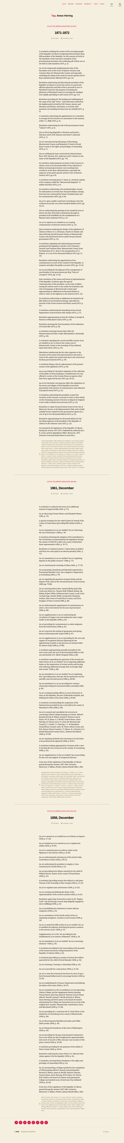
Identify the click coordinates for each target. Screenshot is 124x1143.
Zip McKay (57, 803)
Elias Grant (77, 784)
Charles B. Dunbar (77, 443)
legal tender (62, 794)
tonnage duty (74, 801)
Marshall (51, 796)
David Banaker (78, 1106)
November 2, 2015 (68, 38)
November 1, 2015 (68, 498)
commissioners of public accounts (50, 447)
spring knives (48, 801)
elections (53, 1107)
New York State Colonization (69, 460)
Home (64, 4)
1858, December (62, 824)
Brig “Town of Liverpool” (58, 443)
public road (49, 462)
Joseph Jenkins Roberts (51, 794)
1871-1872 (62, 32)
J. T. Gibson (55, 792)
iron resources (68, 790)
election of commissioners (68, 450)
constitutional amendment (75, 782)
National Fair (58, 796)
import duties (59, 790)
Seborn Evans (76, 799)
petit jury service (66, 796)
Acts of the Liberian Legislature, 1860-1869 (62, 486)
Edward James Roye (54, 450)
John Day (78, 1109)
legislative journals (66, 1111)
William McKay (50, 803)
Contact (102, 4)
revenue (51, 1115)
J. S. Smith (48, 792)
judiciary (43, 1111)
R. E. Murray (78, 1113)
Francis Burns (54, 788)
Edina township (69, 784)
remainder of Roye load (59, 464)
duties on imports (46, 1107)
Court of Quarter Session (67, 447)
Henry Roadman (77, 1107)
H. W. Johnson (58, 456)
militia (47, 1113)
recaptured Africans (65, 797)
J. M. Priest (75, 790)
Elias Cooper (78, 450)
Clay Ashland (44, 445)
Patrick (56, 38)
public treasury (49, 797)
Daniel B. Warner (60, 784)
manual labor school (69, 458)
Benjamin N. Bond (46, 443)
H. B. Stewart (44, 790)
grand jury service (79, 788)
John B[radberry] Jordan (68, 1109)
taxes (52, 1117)
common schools (62, 782)
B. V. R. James (80, 777)
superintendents (45, 1117)
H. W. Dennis (50, 456)
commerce (52, 1106)
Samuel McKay (68, 799)
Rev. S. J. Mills (45, 466)
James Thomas (57, 1109)
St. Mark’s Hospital (57, 801)
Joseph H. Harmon (79, 456)
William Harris (69, 1117)
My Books (71, 4)
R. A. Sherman (78, 462)
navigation (53, 1113)
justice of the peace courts (53, 1111)
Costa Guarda (59, 1106)
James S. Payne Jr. (68, 456)
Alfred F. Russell (55, 777)
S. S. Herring (59, 799)
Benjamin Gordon (46, 779)
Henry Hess (52, 790)
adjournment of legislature (65, 441)
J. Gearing (50, 1109)
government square (62, 454)
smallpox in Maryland (73, 467)
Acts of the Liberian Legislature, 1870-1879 (62, 26)
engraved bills (63, 786)
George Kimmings (71, 452)
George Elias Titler (60, 452)
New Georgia (59, 1113)
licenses (43, 1113)
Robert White (44, 799)
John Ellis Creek (72, 792)
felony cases (51, 452)
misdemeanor (57, 460)
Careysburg (68, 443)
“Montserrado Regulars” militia (49, 441)
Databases (87, 4)
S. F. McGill (52, 799)
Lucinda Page (45, 796)
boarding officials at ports (68, 779)
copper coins (44, 784)
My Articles (79, 4)
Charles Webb (61, 780)
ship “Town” (64, 467)
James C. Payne (63, 792)
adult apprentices (46, 777)
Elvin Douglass (55, 786)
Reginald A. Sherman (47, 464)
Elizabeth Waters (45, 786)
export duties (71, 786)
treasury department (59, 1117)
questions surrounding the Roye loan (63, 462)
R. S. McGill (56, 797)
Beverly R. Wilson (56, 779)
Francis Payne (63, 788)
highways (43, 1109)
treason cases (64, 469)
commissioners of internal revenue (73, 445)
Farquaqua (44, 452)
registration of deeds (77, 797)
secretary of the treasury (53, 467)
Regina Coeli (44, 1115)
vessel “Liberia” (73, 469)
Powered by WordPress (28, 1138)
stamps (82, 467)
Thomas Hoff (66, 801)
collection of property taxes (56, 445)
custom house (62, 448)
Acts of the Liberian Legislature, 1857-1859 (62, 818)
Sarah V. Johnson (65, 466)
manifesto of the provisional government (52, 458)
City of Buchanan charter (72, 780)
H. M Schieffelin (72, 454)
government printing (50, 454)
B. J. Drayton (72, 777)
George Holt (70, 788)
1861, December (62, 492)
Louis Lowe (78, 794)
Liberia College (70, 794)
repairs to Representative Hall (75, 464)
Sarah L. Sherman (55, 466)
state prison (74, 1115)
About (96, 4)
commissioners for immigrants (49, 782)
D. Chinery (69, 448)
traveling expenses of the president (50, 469)
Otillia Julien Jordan (69, 1113)
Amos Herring (76, 441)
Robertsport (57, 1115)
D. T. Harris (52, 784)
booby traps (79, 779)
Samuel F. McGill (65, 1115)
